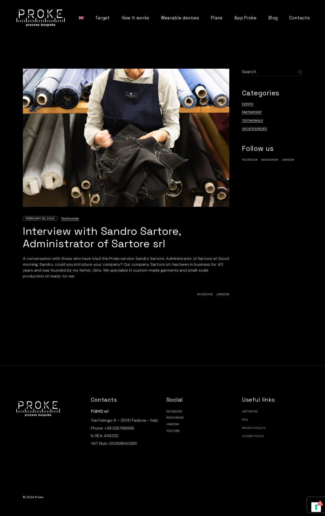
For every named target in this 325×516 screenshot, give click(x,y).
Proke (39, 497)
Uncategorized (254, 129)
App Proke (250, 411)
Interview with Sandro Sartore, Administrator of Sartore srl (102, 237)
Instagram (269, 160)
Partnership (252, 112)
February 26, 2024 (40, 218)
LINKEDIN (172, 424)
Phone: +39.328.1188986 (112, 428)
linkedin (288, 160)
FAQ (245, 420)
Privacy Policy (254, 428)
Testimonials (70, 218)
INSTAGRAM (175, 418)
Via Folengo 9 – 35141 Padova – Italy (124, 420)
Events (247, 104)
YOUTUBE (173, 431)
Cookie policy (253, 436)
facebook (250, 160)
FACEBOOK (174, 411)
